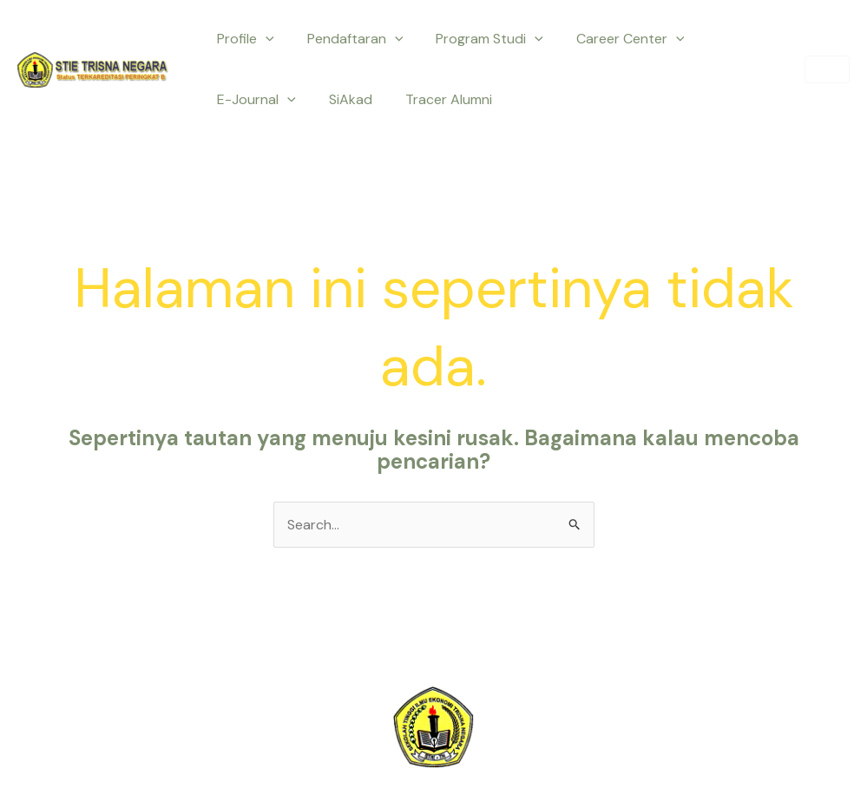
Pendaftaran (347, 39)
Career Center (612, 39)
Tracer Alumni (329, 99)
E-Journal (732, 39)
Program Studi (476, 39)
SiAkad (236, 99)
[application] (263, 39)
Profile (243, 39)
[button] (827, 69)
